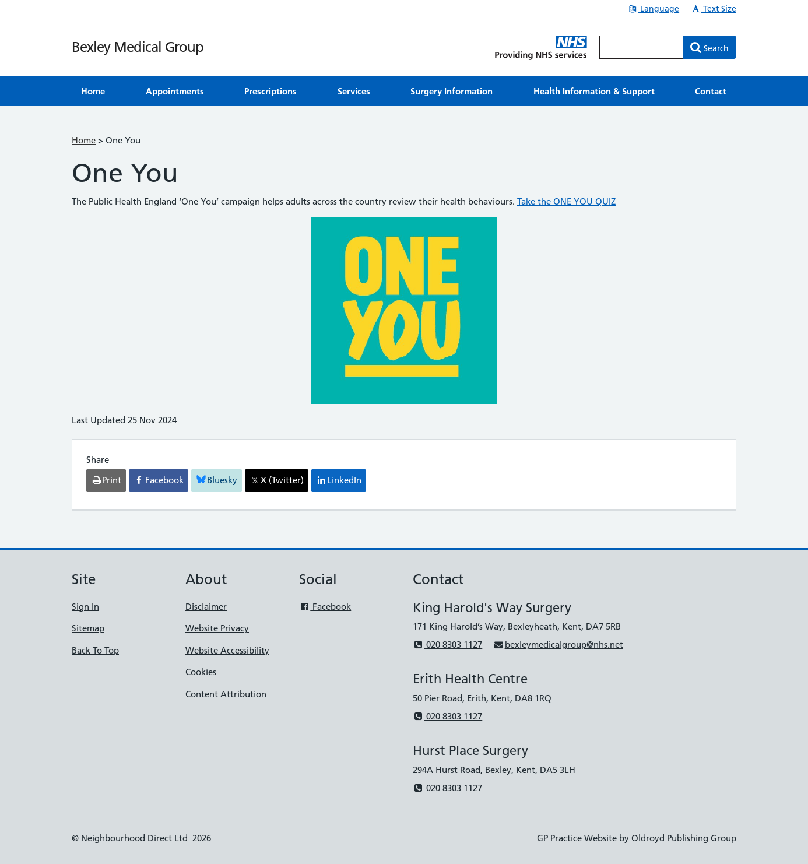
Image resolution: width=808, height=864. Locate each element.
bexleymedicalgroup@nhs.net (558, 644)
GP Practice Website (577, 838)
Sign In (85, 606)
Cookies (200, 671)
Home (84, 140)
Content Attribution (225, 694)
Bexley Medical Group (137, 46)
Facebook (325, 606)
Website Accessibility (227, 650)
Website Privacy (217, 628)
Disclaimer (206, 606)
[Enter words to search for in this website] (641, 47)
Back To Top (95, 650)
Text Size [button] (713, 8)
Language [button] (653, 8)
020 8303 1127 (447, 644)
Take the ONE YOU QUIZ (566, 201)
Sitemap (88, 628)
